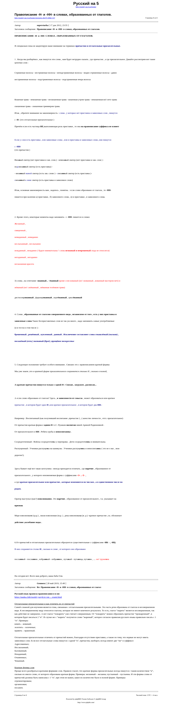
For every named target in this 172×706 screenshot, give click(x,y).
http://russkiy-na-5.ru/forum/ (86, 7)
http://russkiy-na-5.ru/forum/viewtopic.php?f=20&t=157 (35, 18)
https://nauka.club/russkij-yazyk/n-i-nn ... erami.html (38, 597)
